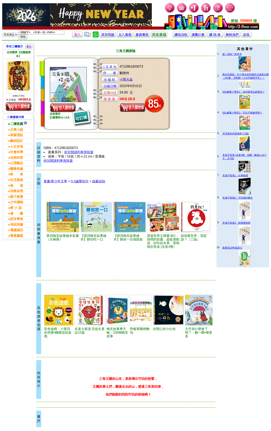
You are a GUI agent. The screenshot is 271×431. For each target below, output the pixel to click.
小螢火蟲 (126, 79)
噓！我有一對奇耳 (232, 54)
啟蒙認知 (98, 181)
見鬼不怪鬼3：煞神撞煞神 (236, 222)
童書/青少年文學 (55, 181)
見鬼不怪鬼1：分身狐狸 (235, 175)
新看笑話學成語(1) (232, 247)
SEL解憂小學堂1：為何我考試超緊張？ (243, 91)
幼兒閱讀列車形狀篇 (78, 152)
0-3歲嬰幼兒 (80, 181)
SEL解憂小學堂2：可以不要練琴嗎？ (242, 112)
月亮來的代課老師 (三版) (235, 133)
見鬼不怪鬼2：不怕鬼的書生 (237, 197)
